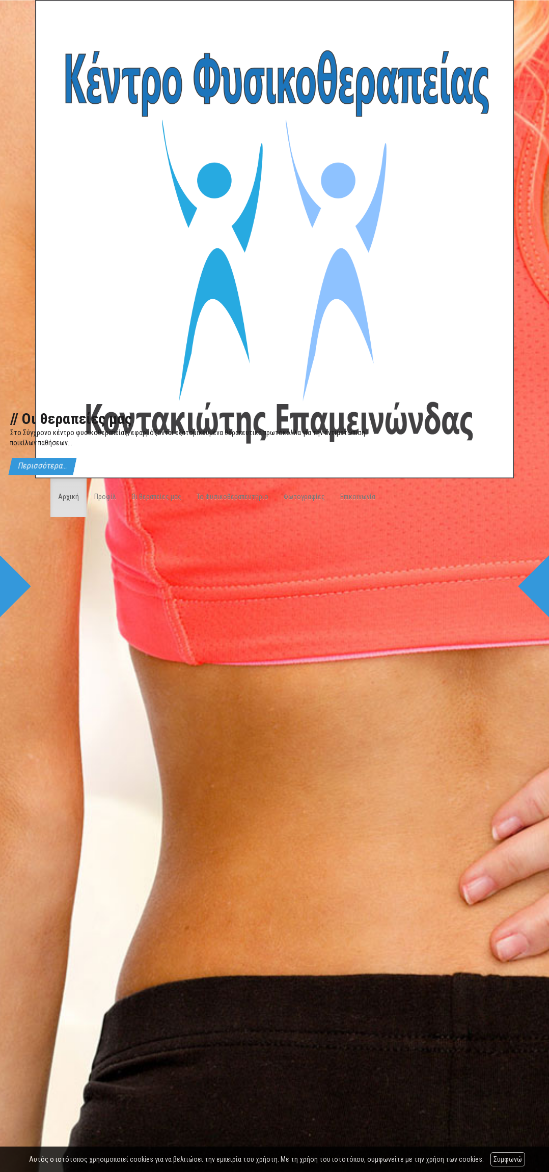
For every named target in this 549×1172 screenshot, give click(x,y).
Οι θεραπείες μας (156, 497)
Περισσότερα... (42, 466)
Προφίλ (105, 497)
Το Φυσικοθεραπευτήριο (232, 497)
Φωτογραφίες (304, 497)
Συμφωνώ (507, 1159)
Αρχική (68, 497)
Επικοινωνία (357, 497)
